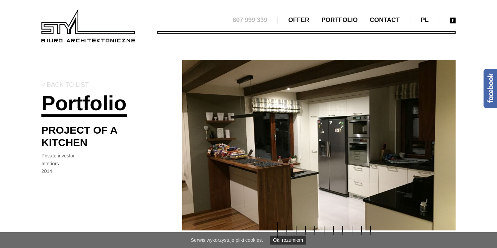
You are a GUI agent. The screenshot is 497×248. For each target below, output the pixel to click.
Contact (385, 20)
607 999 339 (250, 20)
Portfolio (339, 20)
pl (425, 20)
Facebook (490, 88)
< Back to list (65, 84)
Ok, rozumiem (288, 240)
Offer (298, 20)
